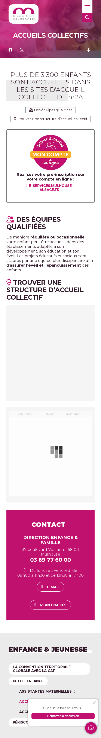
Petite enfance (28, 681)
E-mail (53, 587)
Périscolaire (26, 722)
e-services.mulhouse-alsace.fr (51, 188)
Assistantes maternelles (45, 692)
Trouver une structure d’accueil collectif (50, 119)
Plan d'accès (53, 605)
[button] (87, 6)
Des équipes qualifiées (50, 110)
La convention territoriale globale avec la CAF (42, 669)
